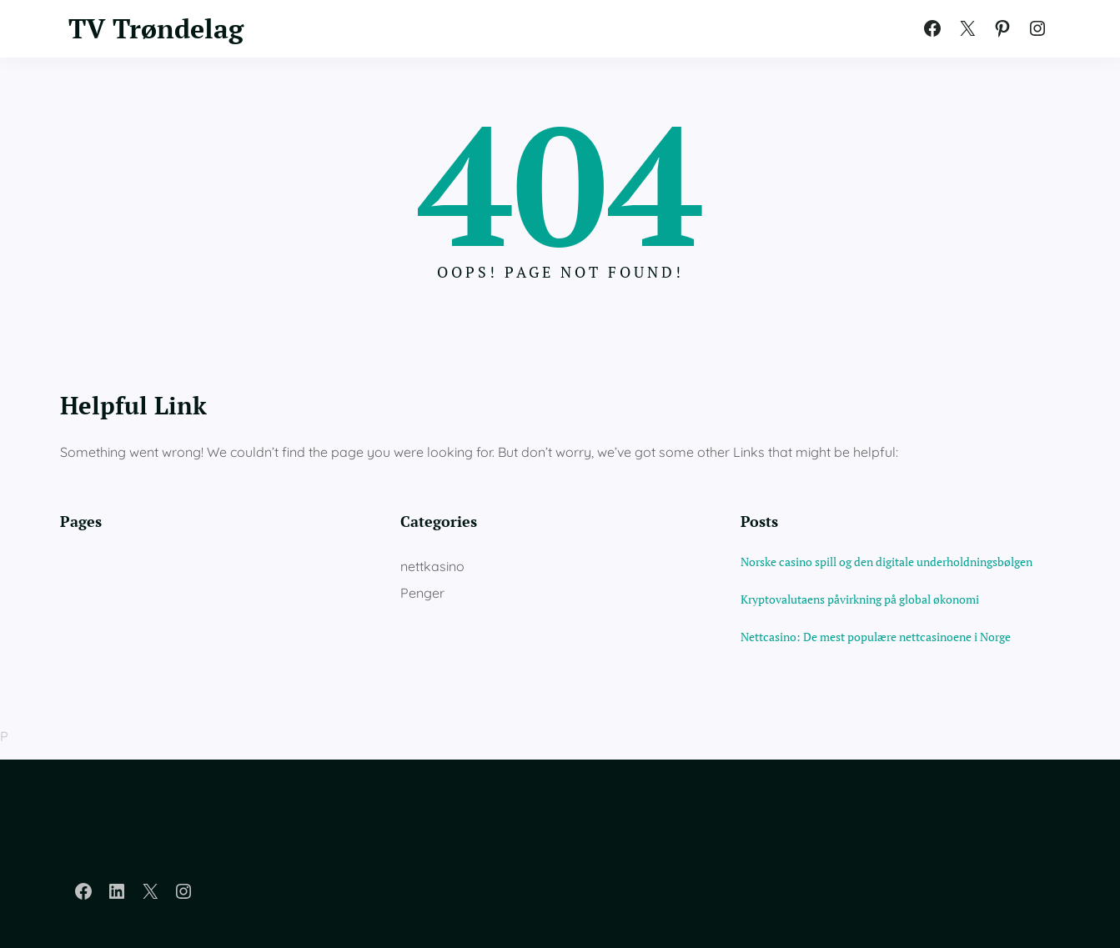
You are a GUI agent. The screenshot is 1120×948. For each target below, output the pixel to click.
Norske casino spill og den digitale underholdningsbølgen (886, 561)
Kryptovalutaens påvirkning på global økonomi (860, 599)
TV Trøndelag (156, 28)
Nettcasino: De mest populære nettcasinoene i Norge (876, 637)
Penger (422, 592)
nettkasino (432, 566)
